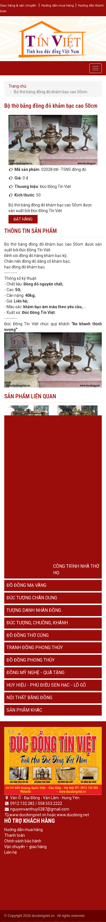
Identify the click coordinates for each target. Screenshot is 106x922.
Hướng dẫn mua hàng (57, 5)
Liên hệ (10, 852)
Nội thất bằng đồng (29, 697)
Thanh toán (14, 835)
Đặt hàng (23, 219)
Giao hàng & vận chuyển (18, 5)
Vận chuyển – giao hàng (25, 846)
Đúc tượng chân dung (32, 597)
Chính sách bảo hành (22, 841)
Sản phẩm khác (24, 710)
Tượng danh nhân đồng (34, 610)
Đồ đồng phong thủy (31, 660)
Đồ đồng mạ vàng (26, 585)
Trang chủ (17, 86)
